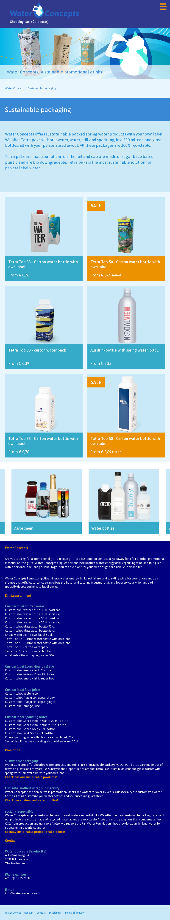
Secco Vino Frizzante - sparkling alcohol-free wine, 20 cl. (42, 741)
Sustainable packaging (21, 761)
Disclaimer (55, 912)
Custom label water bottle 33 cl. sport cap (33, 614)
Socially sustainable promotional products (35, 831)
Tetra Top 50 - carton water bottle (28, 651)
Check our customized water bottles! (31, 800)
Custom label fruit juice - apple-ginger (30, 702)
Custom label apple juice (21, 693)
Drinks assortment (18, 595)
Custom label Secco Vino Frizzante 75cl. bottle (36, 725)
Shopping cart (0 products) (29, 22)
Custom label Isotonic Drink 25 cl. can (29, 674)
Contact (11, 840)
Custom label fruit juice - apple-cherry (30, 697)
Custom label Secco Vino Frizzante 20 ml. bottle (36, 720)
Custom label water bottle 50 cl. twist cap (32, 618)
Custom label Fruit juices (23, 690)
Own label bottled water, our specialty (32, 788)
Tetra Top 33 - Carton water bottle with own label (38, 639)
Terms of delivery (74, 912)
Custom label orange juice (22, 706)
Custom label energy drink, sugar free (30, 678)
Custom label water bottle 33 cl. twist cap (32, 610)
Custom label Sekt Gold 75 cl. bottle (29, 733)
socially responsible (19, 811)
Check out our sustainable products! (31, 777)
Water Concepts (15, 88)
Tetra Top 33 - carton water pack (26, 647)
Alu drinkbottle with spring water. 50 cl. (30, 655)
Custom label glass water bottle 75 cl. (30, 626)
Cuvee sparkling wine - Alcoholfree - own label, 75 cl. (40, 737)
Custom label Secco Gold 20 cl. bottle (30, 729)
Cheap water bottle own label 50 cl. (29, 634)
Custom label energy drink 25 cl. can (29, 670)
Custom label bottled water (24, 606)
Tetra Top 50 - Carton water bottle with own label (38, 643)
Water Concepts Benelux (19, 912)
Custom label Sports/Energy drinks (30, 666)
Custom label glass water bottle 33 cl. (30, 630)
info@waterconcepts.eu (21, 893)
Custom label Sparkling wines (26, 717)
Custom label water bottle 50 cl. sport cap (33, 622)
